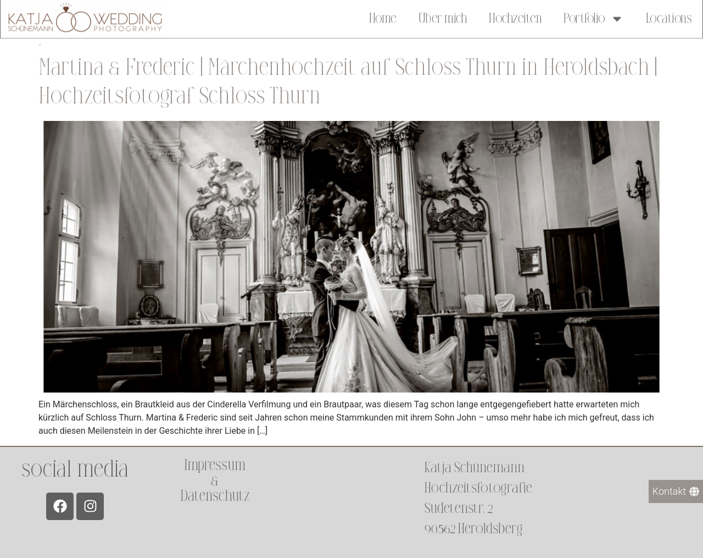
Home (383, 17)
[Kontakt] (676, 491)
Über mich (443, 17)
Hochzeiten (515, 17)
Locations (669, 17)
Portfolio (593, 17)
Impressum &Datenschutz (214, 480)
